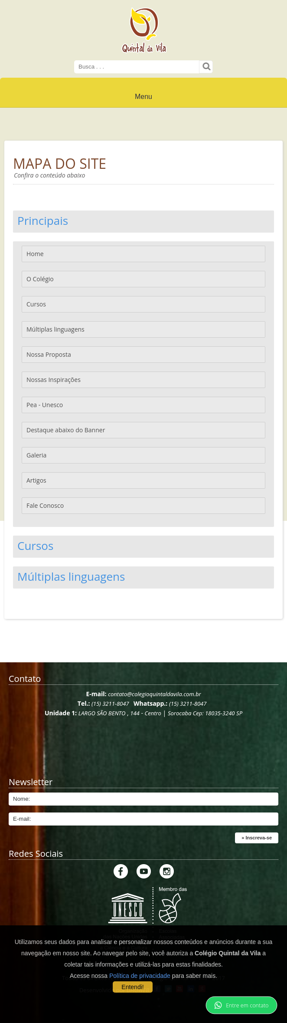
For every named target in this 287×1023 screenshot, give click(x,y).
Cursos (36, 304)
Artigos (36, 480)
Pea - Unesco (44, 405)
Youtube (144, 871)
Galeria (36, 455)
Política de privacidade (139, 975)
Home (35, 254)
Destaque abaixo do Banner (65, 430)
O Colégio (40, 279)
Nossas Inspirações (53, 379)
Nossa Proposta (48, 354)
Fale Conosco (45, 505)
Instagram (167, 871)
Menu (143, 96)
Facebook (121, 871)
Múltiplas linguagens (55, 329)
